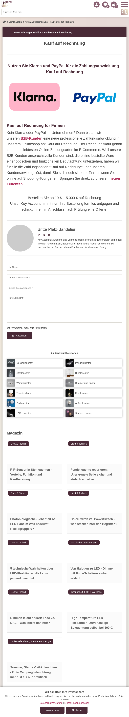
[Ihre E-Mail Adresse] (64, 277)
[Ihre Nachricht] (64, 309)
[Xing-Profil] (44, 235)
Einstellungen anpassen (76, 703)
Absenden (21, 335)
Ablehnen (76, 710)
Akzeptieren (52, 710)
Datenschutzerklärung (51, 703)
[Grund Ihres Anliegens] (64, 288)
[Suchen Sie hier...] (61, 12)
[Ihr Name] (64, 267)
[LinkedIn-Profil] (39, 235)
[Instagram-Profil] (49, 235)
